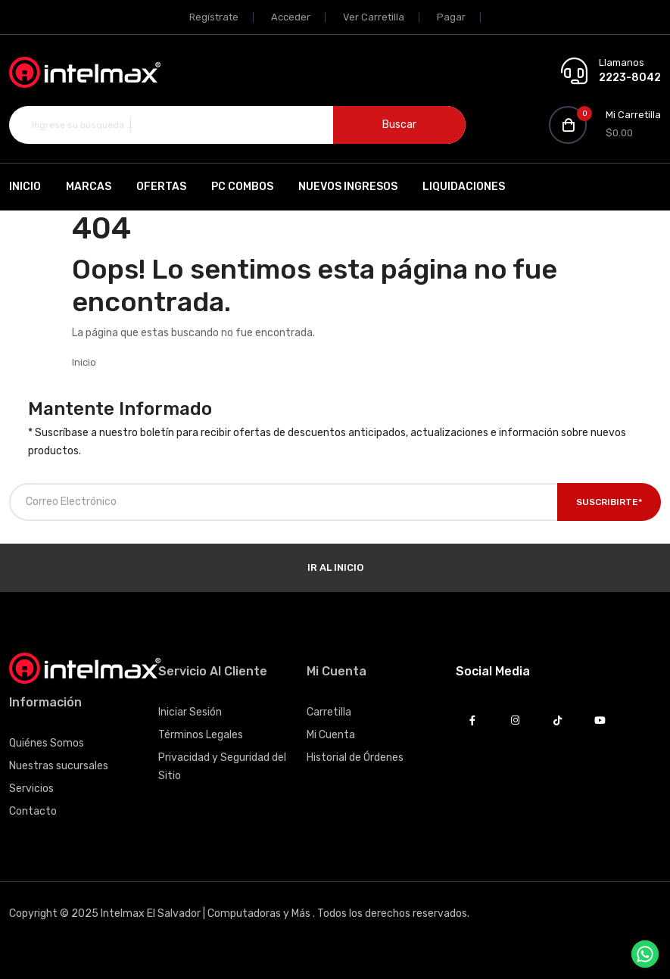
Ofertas (161, 186)
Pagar (451, 17)
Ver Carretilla (373, 17)
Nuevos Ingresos (347, 186)
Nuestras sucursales (58, 765)
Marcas (88, 186)
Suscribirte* (609, 502)
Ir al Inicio (335, 567)
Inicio (25, 186)
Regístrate (213, 17)
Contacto (33, 811)
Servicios (31, 788)
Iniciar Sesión (190, 712)
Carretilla (329, 712)
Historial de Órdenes (355, 757)
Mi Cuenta (331, 734)
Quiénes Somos (46, 743)
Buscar (399, 124)
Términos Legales (200, 734)
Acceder (290, 17)
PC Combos (242, 186)
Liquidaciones (463, 186)
